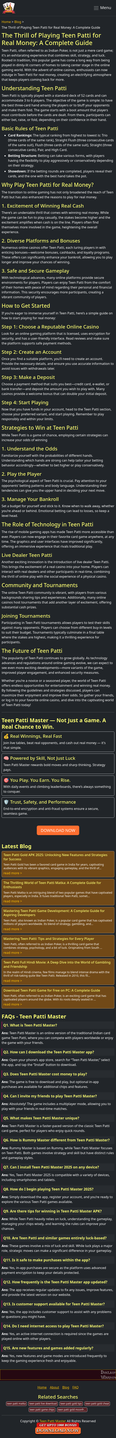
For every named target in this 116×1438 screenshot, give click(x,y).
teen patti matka (16, 1403)
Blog (17, 22)
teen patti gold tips (71, 1403)
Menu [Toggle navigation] (102, 8)
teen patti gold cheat (97, 1403)
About (54, 1387)
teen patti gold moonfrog (72, 1409)
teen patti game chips (42, 1409)
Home (6, 22)
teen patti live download (43, 1403)
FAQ (75, 1387)
